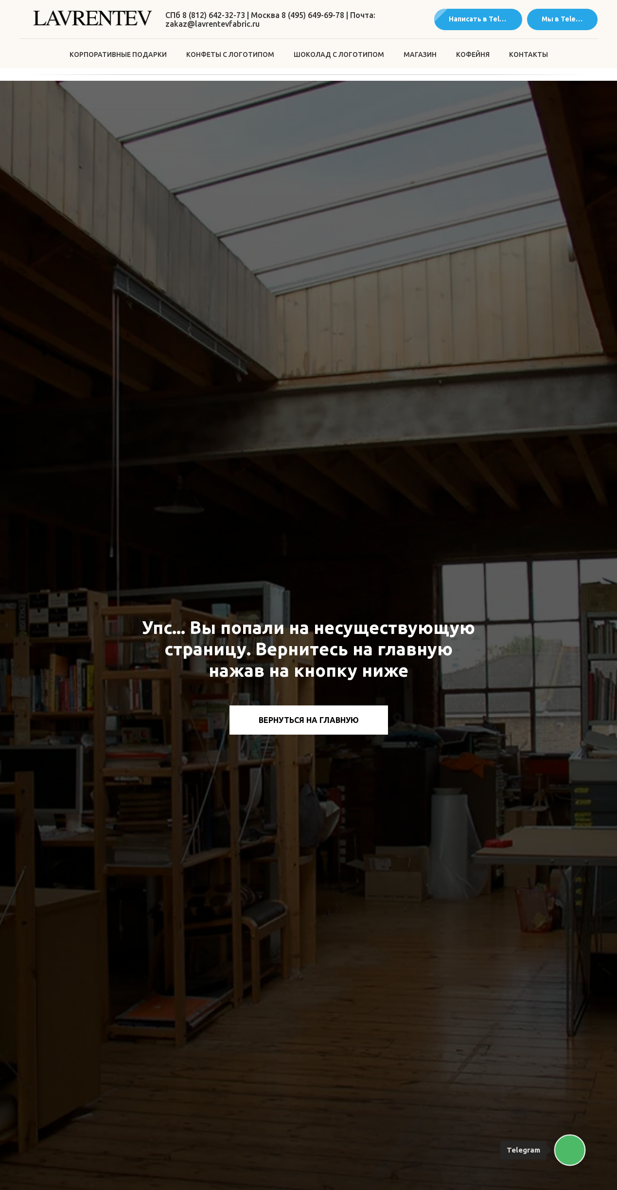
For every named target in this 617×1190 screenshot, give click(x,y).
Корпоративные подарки (118, 54)
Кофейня (473, 54)
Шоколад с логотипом (339, 54)
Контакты (528, 54)
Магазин (420, 54)
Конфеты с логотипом (230, 54)
